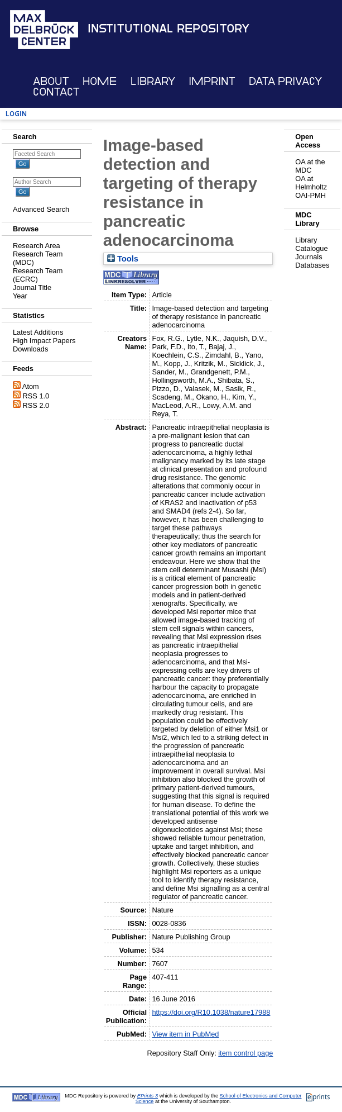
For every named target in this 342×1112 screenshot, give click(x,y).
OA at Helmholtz (311, 182)
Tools (122, 258)
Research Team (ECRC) (37, 275)
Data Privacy (285, 81)
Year (20, 296)
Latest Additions (38, 332)
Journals (308, 257)
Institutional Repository (168, 28)
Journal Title (32, 287)
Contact (56, 92)
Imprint (212, 81)
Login (16, 113)
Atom (30, 386)
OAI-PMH (310, 195)
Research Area (36, 245)
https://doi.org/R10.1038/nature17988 (211, 1012)
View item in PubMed (185, 1034)
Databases (312, 265)
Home (100, 81)
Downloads (30, 349)
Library (153, 81)
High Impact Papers (44, 340)
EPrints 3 (147, 1096)
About (51, 81)
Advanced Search (41, 209)
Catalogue (311, 248)
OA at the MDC (310, 166)
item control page (245, 1053)
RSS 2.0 (36, 405)
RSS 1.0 (36, 396)
